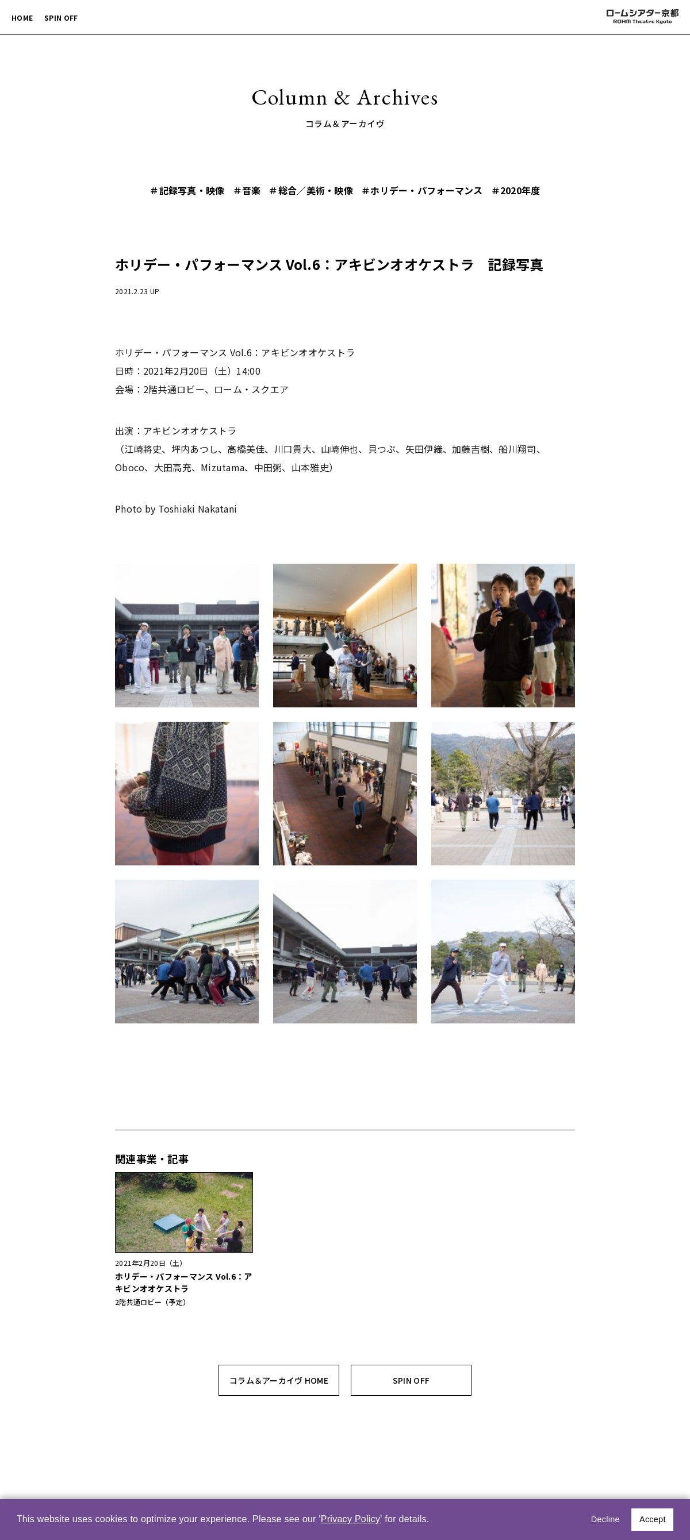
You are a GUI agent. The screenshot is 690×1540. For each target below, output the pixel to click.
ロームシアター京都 (641, 17)
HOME (22, 17)
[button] (433, 1520)
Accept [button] (652, 1519)
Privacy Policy (351, 1519)
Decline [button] (605, 1519)
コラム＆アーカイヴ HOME (278, 1380)
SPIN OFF (61, 17)
